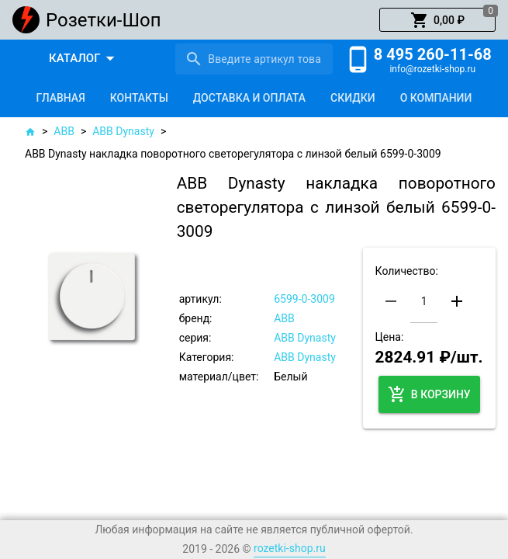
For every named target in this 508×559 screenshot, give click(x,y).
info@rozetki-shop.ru (432, 69)
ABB (64, 131)
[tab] (61, 97)
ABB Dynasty (123, 131)
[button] (437, 20)
